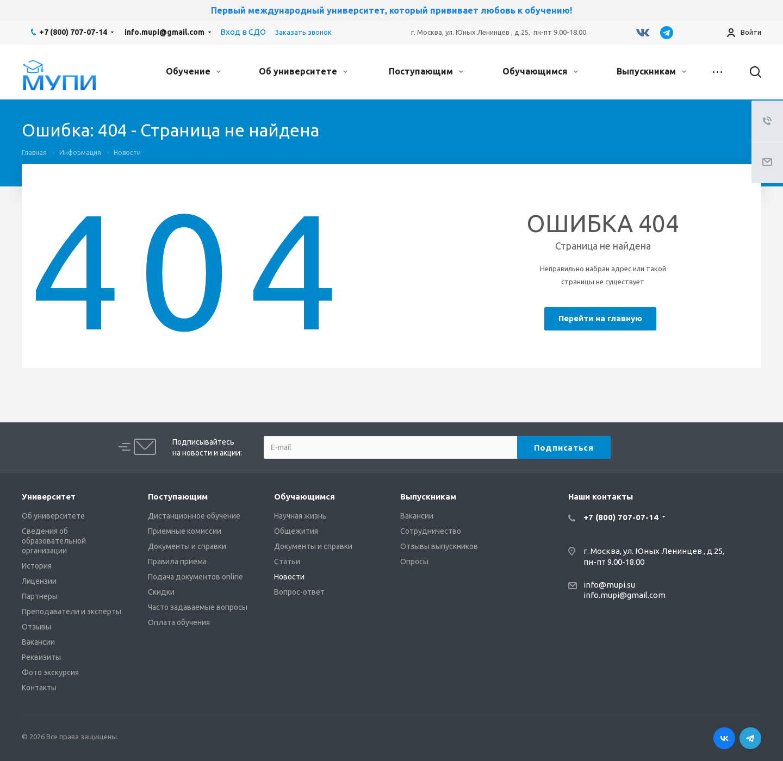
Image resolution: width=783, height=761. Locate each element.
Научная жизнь (300, 516)
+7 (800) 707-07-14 (73, 32)
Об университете (303, 71)
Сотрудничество (430, 531)
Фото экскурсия (50, 672)
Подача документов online (195, 576)
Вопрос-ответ (299, 592)
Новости (289, 576)
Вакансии (38, 642)
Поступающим (426, 71)
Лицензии (39, 581)
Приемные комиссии (184, 531)
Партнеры (40, 596)
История (37, 566)
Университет (49, 496)
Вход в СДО (243, 31)
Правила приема (177, 561)
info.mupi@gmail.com (164, 32)
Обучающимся (540, 71)
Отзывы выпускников (439, 546)
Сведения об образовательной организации (54, 541)
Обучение (193, 71)
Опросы (414, 561)
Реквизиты (41, 657)
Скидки (161, 592)
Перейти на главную (600, 318)
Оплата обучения (179, 622)
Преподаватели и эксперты (71, 611)
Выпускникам (651, 71)
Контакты (39, 687)
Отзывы (36, 626)
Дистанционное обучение (194, 516)
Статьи (287, 561)
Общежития (296, 531)
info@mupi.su (609, 584)
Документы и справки (187, 546)
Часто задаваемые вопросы (197, 607)
